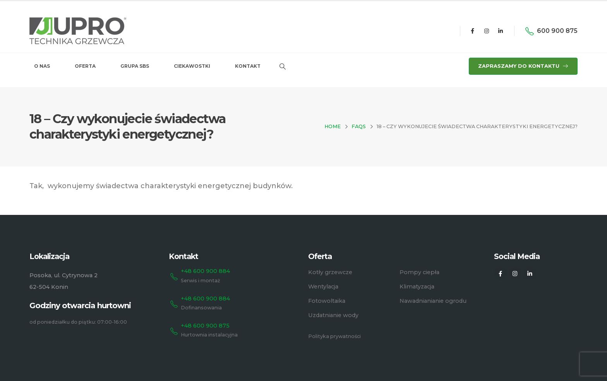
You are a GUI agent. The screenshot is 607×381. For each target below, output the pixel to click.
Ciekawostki (192, 66)
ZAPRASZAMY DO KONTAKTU (523, 66)
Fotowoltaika (326, 300)
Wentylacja (323, 286)
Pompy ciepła (419, 272)
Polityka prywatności (334, 336)
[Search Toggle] (282, 66)
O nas (42, 66)
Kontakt (248, 66)
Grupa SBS (134, 66)
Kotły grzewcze (330, 272)
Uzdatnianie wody (333, 315)
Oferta (85, 66)
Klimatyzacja (417, 286)
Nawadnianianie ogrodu (433, 300)
